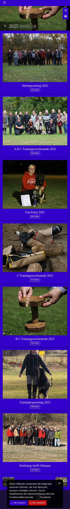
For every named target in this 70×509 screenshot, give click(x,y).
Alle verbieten (38, 503)
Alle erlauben (19, 503)
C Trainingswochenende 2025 (35, 275)
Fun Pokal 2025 (35, 212)
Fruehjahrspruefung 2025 (35, 402)
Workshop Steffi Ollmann (35, 465)
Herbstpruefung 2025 (35, 85)
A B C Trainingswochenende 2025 (35, 149)
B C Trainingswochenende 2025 (34, 339)
